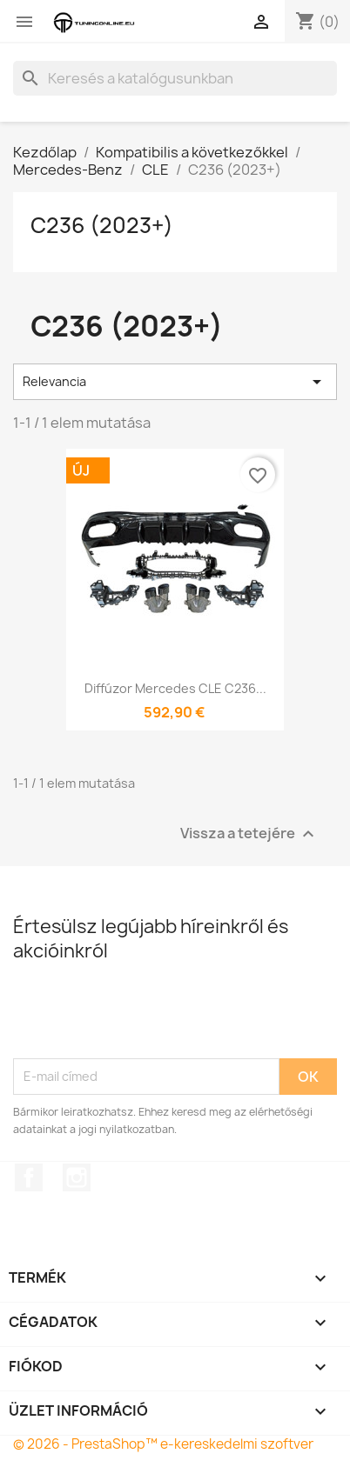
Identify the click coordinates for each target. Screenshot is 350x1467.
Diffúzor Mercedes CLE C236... (175, 688)
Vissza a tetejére (249, 833)
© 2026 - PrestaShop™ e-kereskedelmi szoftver (163, 1444)
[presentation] (145, 1016)
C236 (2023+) (101, 225)
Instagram (77, 1177)
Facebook (29, 1177)
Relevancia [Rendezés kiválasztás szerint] (175, 381)
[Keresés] (175, 78)
